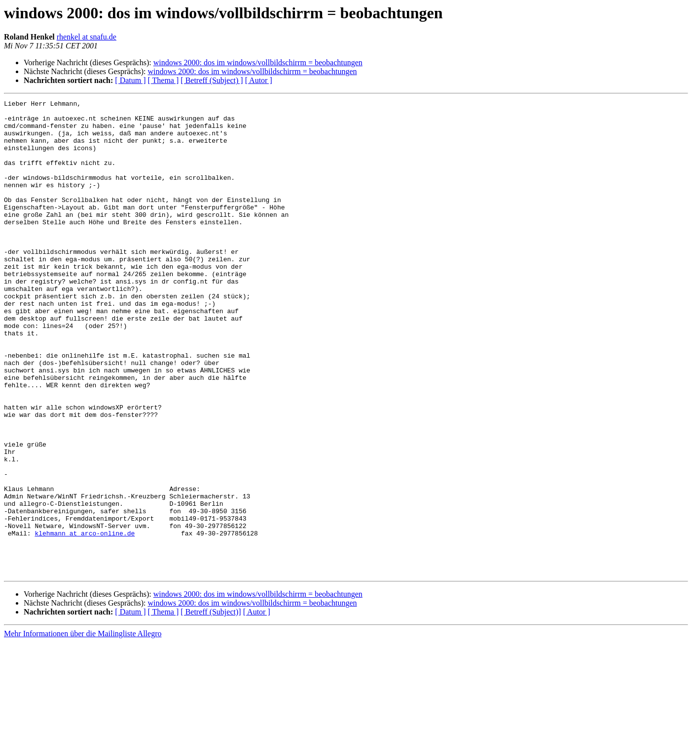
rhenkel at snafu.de (86, 37)
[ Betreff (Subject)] (211, 706)
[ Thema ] (163, 80)
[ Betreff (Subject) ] (212, 80)
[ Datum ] (130, 80)
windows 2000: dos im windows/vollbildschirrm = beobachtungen (258, 62)
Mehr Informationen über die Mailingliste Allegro (82, 728)
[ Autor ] (258, 80)
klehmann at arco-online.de (85, 620)
